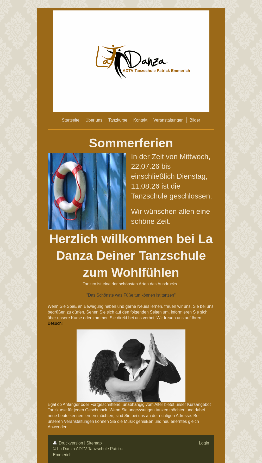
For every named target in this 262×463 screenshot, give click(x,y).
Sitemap (94, 443)
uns (141, 415)
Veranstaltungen (79, 421)
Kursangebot (199, 404)
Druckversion (68, 443)
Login (204, 443)
